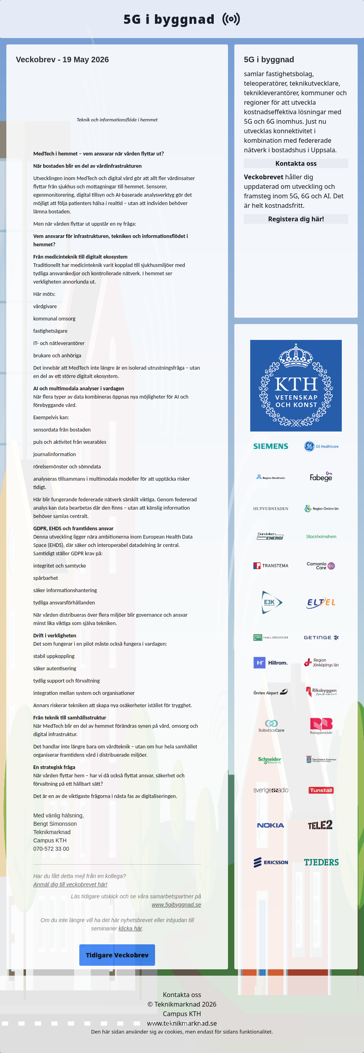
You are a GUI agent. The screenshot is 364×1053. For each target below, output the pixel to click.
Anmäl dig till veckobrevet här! (70, 884)
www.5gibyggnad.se (176, 904)
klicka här (130, 928)
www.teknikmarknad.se (182, 1023)
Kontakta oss (182, 994)
